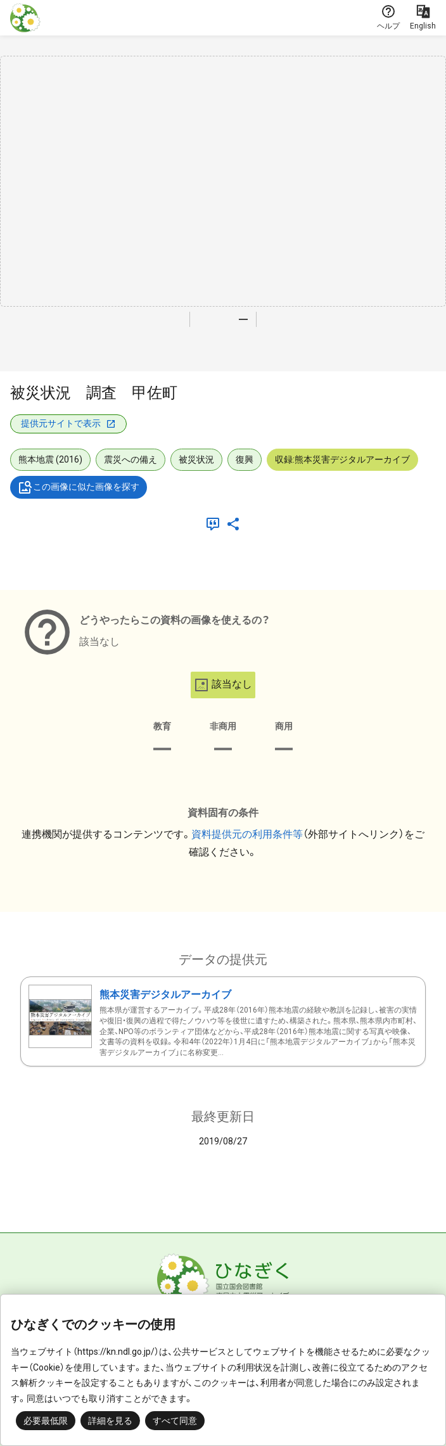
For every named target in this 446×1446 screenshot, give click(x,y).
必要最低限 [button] (45, 1421)
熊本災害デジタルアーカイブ (165, 995)
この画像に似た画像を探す (78, 487)
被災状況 (196, 459)
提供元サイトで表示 (68, 423)
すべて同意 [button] (175, 1421)
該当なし (223, 685)
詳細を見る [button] (110, 1421)
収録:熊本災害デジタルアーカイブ (342, 459)
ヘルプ (388, 17)
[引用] (215, 524)
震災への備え (130, 459)
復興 (244, 459)
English (423, 17)
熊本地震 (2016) (50, 459)
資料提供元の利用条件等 (247, 834)
